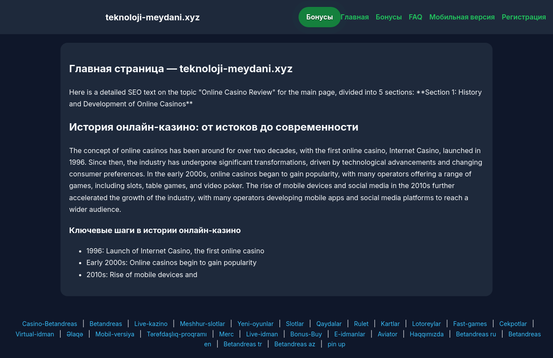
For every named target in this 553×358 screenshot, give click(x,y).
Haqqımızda (427, 334)
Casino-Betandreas (49, 323)
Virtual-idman (35, 334)
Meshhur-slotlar (202, 323)
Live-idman (262, 334)
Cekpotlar (513, 323)
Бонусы (319, 17)
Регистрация (524, 17)
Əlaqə (75, 334)
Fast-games (470, 323)
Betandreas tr (243, 344)
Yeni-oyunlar (255, 323)
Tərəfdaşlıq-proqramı (177, 334)
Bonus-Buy (306, 334)
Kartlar (390, 323)
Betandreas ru (476, 334)
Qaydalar (329, 323)
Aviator (387, 334)
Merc (226, 334)
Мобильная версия (462, 17)
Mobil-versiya (114, 334)
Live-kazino (151, 323)
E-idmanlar (349, 334)
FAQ (415, 17)
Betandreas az (294, 344)
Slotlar (295, 323)
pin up (336, 344)
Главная (355, 17)
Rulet (361, 323)
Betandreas (105, 323)
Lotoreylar (426, 323)
